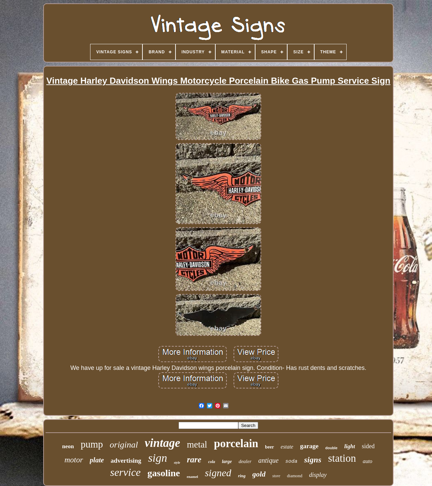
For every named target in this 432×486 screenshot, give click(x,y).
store (276, 476)
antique (268, 460)
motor (73, 460)
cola (211, 461)
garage (309, 446)
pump (92, 444)
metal (197, 444)
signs (312, 459)
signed (218, 472)
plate (97, 460)
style (177, 462)
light (349, 446)
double (331, 448)
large (227, 461)
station (342, 458)
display (318, 474)
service (125, 472)
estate (287, 447)
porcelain (236, 443)
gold (259, 474)
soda (291, 461)
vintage (162, 443)
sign (157, 458)
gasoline (163, 473)
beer (269, 447)
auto (367, 461)
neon (68, 446)
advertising (126, 460)
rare (194, 459)
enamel (192, 477)
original (124, 445)
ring (241, 475)
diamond (294, 475)
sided (368, 446)
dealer (245, 461)
